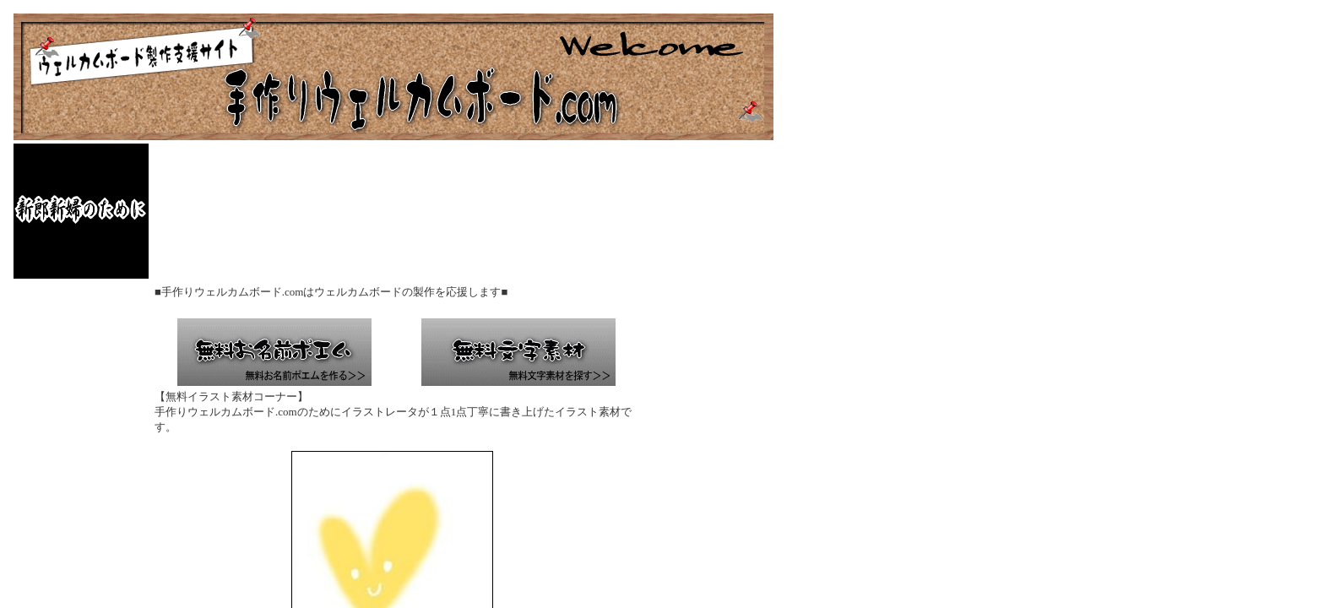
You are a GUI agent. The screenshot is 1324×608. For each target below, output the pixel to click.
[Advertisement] (459, 211)
